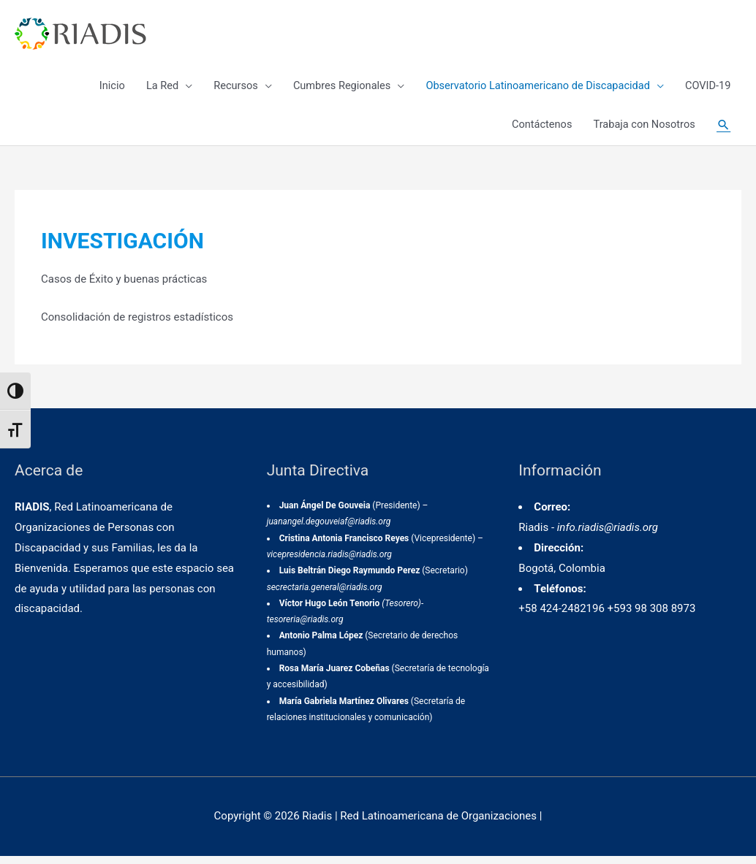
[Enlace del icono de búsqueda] (723, 131)
